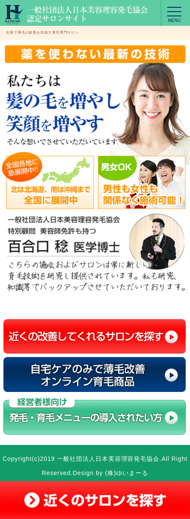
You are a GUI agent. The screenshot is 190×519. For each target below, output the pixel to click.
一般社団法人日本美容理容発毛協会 (108, 458)
